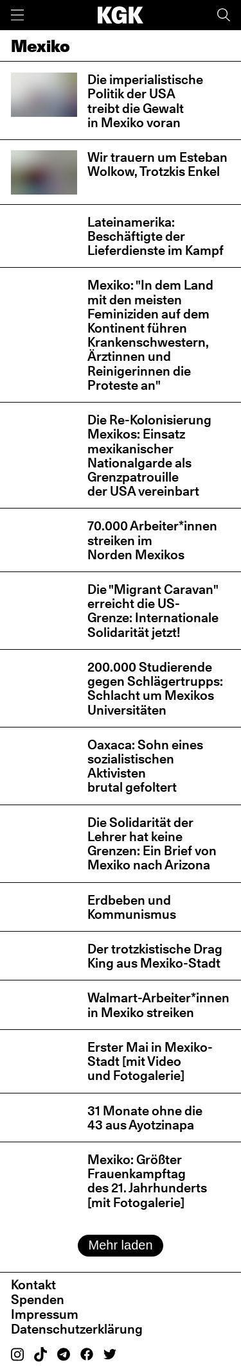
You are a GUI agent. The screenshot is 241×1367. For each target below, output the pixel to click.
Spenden (37, 1299)
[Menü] (17, 15)
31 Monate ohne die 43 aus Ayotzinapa (144, 1118)
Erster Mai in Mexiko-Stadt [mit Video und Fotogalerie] (150, 1061)
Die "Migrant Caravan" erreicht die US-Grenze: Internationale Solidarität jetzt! (153, 611)
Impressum (44, 1314)
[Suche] (223, 15)
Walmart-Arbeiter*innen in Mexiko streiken (158, 1005)
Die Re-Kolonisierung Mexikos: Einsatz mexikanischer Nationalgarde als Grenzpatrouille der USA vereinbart (149, 455)
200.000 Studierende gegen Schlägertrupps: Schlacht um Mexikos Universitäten (155, 688)
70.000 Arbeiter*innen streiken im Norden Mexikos (152, 540)
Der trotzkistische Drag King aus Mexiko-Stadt (154, 956)
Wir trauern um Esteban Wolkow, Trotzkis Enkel (157, 164)
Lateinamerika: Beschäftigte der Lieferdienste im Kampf (155, 236)
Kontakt (33, 1285)
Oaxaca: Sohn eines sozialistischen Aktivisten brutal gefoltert (145, 766)
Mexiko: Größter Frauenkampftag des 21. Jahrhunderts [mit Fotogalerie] (147, 1181)
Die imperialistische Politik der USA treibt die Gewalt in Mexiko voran (145, 101)
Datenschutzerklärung (77, 1329)
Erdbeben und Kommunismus (131, 907)
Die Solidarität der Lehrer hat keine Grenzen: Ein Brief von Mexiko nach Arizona (152, 844)
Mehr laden (120, 1245)
